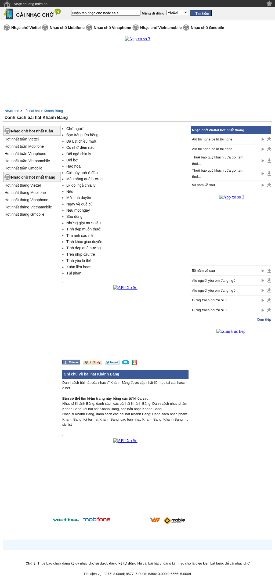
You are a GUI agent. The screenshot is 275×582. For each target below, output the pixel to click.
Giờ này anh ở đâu (82, 173)
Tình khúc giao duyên (84, 242)
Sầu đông (74, 216)
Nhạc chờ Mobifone (67, 28)
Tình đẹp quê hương (83, 248)
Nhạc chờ (12, 111)
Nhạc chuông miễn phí (31, 4)
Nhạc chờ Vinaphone (112, 28)
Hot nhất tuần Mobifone (24, 146)
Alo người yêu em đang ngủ (214, 281)
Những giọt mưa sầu (83, 223)
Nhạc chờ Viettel (26, 28)
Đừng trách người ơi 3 (209, 300)
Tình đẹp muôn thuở (83, 229)
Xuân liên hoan (78, 267)
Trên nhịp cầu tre (80, 254)
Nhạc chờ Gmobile (207, 28)
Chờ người (75, 128)
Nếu (69, 191)
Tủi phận (73, 273)
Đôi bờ (72, 160)
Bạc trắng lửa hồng (82, 135)
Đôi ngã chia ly (78, 154)
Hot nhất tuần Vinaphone (25, 153)
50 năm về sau (203, 185)
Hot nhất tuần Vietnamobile (27, 161)
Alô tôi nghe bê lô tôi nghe (212, 139)
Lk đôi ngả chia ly (80, 185)
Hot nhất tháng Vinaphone (26, 200)
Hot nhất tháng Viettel (23, 185)
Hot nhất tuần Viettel (22, 139)
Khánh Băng (53, 111)
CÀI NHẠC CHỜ (34, 15)
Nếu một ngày (78, 210)
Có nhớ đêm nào (80, 147)
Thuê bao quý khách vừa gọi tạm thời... (217, 160)
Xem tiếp (264, 319)
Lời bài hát (31, 111)
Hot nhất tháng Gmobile (24, 214)
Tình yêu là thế (78, 260)
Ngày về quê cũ (79, 204)
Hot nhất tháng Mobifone (25, 192)
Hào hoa (73, 166)
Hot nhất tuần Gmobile (23, 168)
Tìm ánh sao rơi (79, 235)
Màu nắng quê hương (84, 179)
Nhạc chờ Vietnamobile (161, 28)
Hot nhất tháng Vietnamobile (28, 207)
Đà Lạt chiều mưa (81, 141)
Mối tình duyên (78, 198)
